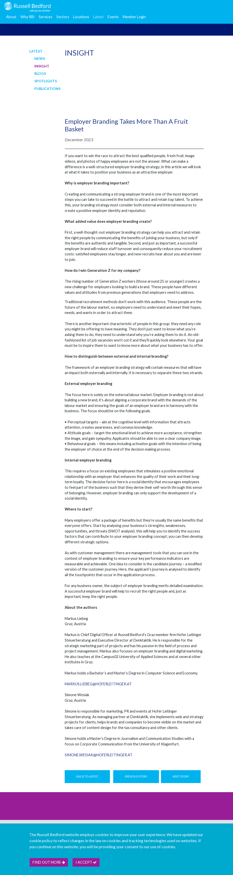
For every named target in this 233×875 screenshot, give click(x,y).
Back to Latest (87, 776)
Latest (98, 17)
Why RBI (27, 17)
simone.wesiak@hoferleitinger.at (98, 755)
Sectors (62, 17)
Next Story (181, 776)
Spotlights (45, 81)
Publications (47, 88)
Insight (41, 66)
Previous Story (136, 776)
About (11, 17)
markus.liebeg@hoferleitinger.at (98, 684)
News (39, 58)
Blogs (40, 73)
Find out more (49, 862)
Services (45, 17)
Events (113, 17)
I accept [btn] (86, 862)
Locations (81, 17)
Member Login (134, 17)
